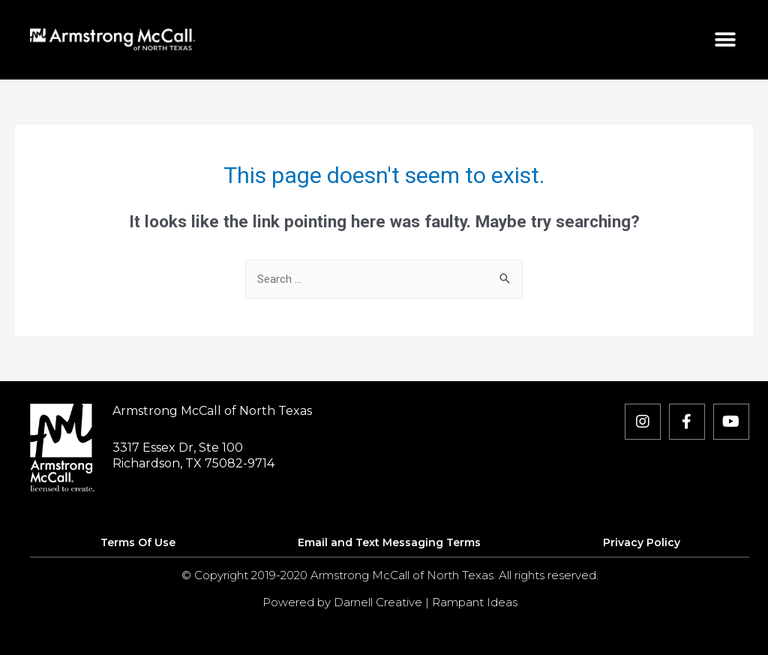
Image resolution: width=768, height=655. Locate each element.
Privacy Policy (641, 542)
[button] (725, 39)
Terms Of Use (138, 542)
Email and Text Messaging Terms (389, 542)
